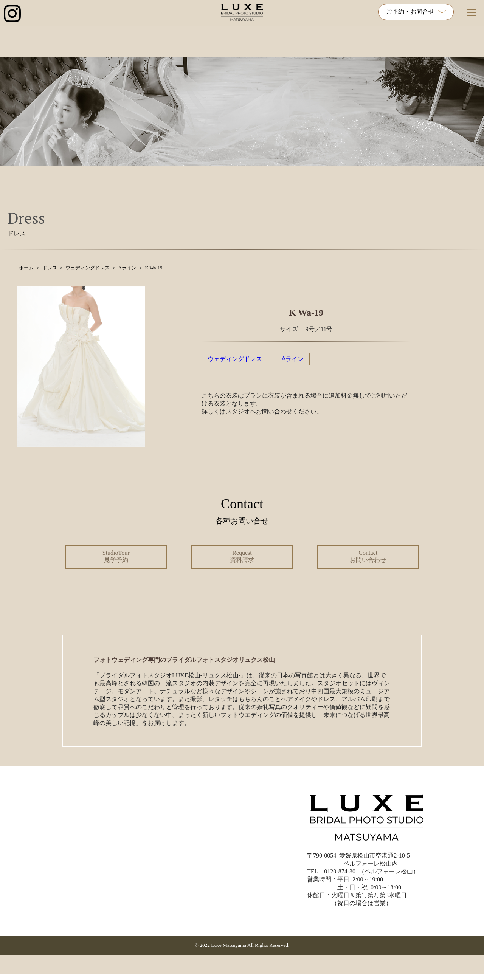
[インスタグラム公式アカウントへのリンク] (12, 14)
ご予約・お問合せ (416, 11)
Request (242, 556)
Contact (368, 556)
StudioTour (116, 556)
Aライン (293, 359)
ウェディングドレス (235, 359)
